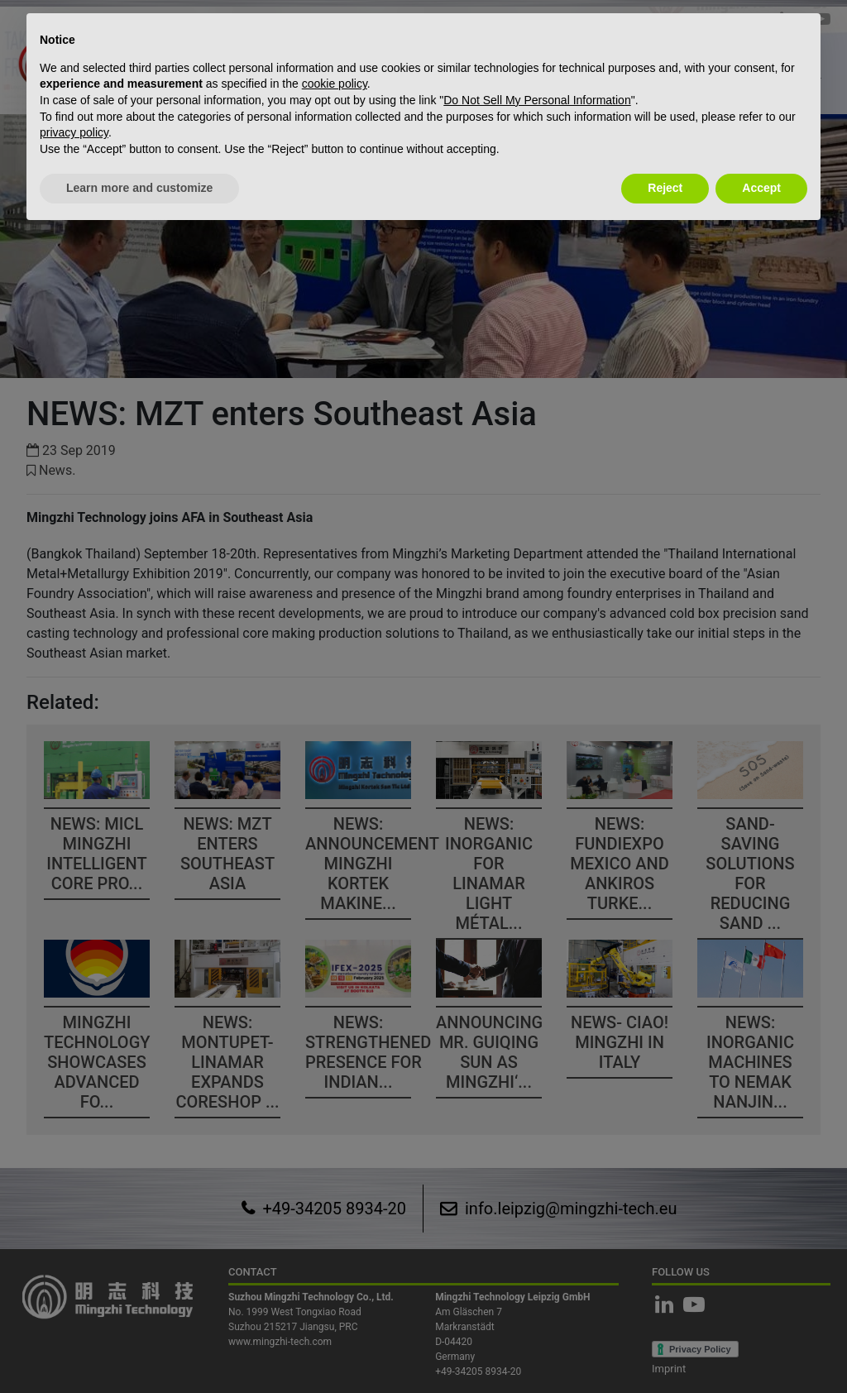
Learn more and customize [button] (139, 187)
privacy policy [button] (74, 132)
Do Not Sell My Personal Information (536, 100)
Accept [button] (761, 187)
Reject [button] (665, 187)
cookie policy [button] (334, 83)
